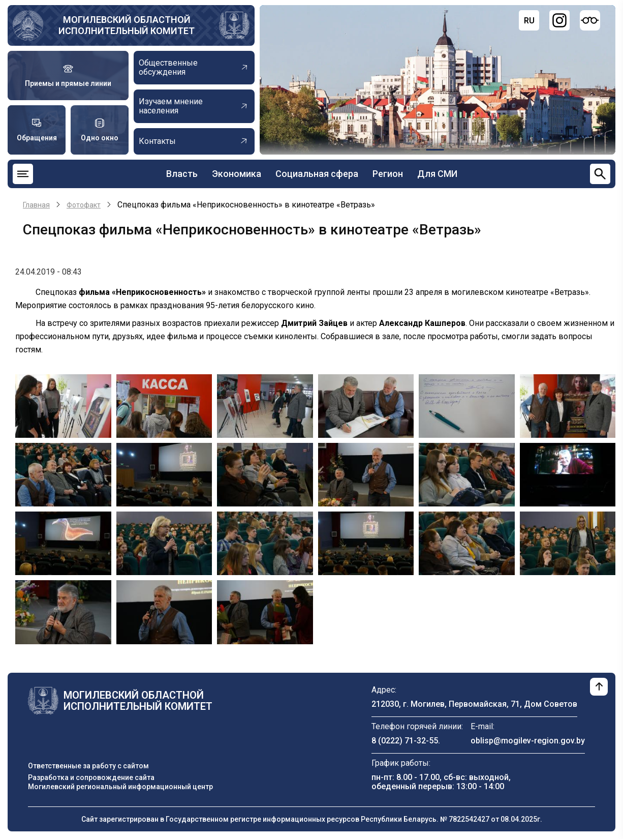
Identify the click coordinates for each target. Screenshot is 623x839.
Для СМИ (437, 173)
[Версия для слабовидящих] (590, 20)
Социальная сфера (316, 173)
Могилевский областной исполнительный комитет (126, 25)
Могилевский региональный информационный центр (120, 787)
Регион (387, 173)
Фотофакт (84, 205)
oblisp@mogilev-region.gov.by (528, 740)
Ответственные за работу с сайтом (88, 766)
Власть (182, 173)
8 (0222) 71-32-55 (404, 740)
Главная (36, 205)
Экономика (236, 173)
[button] (63, 405)
